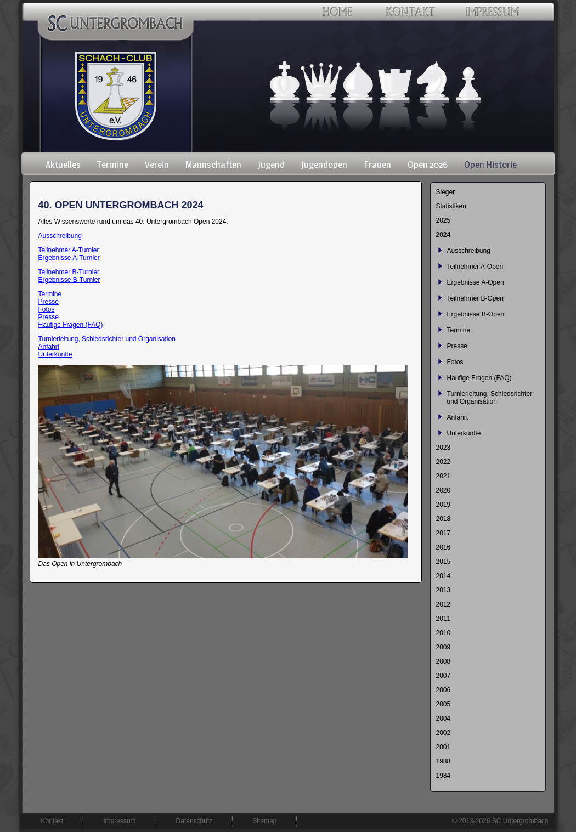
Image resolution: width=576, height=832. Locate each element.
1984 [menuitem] (443, 775)
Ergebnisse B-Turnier (69, 280)
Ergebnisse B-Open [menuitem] (476, 314)
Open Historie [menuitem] (490, 164)
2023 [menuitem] (443, 447)
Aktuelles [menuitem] (63, 164)
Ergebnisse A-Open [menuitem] (475, 282)
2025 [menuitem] (443, 220)
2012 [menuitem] (443, 604)
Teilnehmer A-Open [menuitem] (475, 266)
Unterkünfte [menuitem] (464, 433)
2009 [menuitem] (443, 647)
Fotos (46, 309)
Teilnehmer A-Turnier (68, 250)
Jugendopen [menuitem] (324, 164)
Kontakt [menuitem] (52, 821)
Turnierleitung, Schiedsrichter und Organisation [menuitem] (490, 397)
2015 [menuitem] (443, 561)
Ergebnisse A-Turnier (69, 258)
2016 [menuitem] (443, 547)
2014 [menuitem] (443, 576)
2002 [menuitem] (443, 733)
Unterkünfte (55, 354)
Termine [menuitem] (112, 164)
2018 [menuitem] (443, 519)
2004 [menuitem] (443, 718)
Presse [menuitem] (457, 346)
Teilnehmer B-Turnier (69, 272)
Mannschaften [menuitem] (213, 164)
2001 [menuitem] (443, 747)
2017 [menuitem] (443, 533)
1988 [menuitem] (443, 761)
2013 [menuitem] (443, 590)
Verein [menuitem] (157, 164)
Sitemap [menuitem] (264, 821)
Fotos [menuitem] (455, 362)
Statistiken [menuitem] (451, 206)
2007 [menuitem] (443, 676)
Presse (48, 301)
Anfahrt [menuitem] (457, 417)
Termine (50, 294)
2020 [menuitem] (443, 490)
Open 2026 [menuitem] (428, 164)
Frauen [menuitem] (377, 164)
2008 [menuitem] (443, 661)
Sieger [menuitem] (445, 192)
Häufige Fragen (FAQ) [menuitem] (479, 378)
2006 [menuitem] (443, 690)
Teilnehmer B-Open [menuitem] (475, 298)
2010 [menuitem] (443, 633)
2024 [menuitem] (443, 235)
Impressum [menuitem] (119, 821)
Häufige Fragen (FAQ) (70, 325)
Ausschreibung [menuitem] (468, 250)
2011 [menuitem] (443, 618)
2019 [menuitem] (443, 504)
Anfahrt (49, 346)
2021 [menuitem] (443, 476)
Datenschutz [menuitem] (194, 821)
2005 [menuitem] (443, 704)
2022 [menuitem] (443, 462)
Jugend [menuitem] (271, 164)
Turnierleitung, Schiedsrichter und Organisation (107, 339)
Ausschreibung (60, 236)
